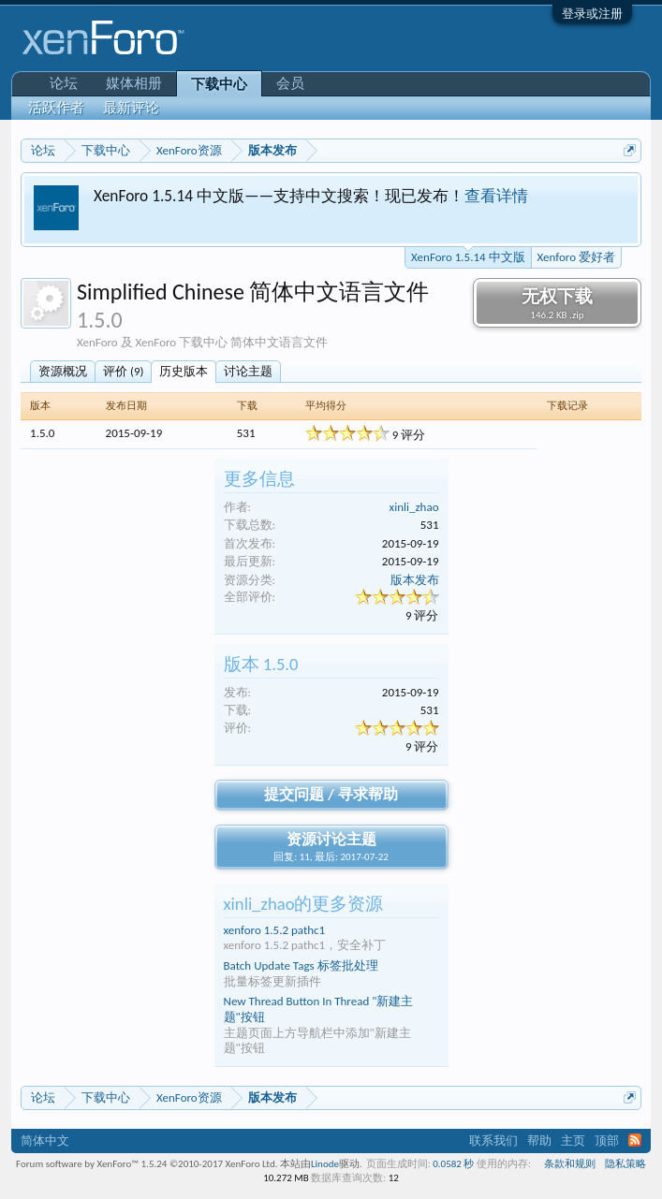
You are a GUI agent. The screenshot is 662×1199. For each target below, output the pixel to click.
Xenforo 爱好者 (576, 257)
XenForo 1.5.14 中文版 (467, 255)
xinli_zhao (414, 507)
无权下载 (557, 303)
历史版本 (183, 371)
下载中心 (219, 84)
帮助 (539, 1140)
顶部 (607, 1140)
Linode (325, 1164)
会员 (290, 83)
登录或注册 (592, 14)
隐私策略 (625, 1164)
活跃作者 (56, 107)
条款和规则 (570, 1164)
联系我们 (493, 1140)
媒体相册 (134, 83)
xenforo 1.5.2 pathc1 (275, 930)
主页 (573, 1140)
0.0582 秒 (453, 1164)
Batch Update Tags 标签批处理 (301, 965)
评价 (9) (123, 371)
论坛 (64, 83)
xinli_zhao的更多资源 (304, 903)
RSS (634, 1140)
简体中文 (45, 1140)
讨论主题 (248, 371)
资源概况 (62, 371)
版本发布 (414, 580)
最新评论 (131, 107)
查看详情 (496, 195)
